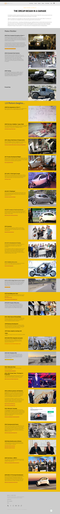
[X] (8, 506)
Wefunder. (8, 410)
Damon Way (6, 229)
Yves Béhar (22, 228)
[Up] (51, 511)
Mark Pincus (19, 229)
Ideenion (15, 392)
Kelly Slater (14, 229)
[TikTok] (21, 506)
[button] (54, 3)
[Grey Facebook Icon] (10, 506)
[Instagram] (13, 506)
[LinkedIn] (18, 506)
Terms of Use (19, 509)
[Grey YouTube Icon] (16, 506)
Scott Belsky (23, 229)
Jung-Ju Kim (8, 230)
